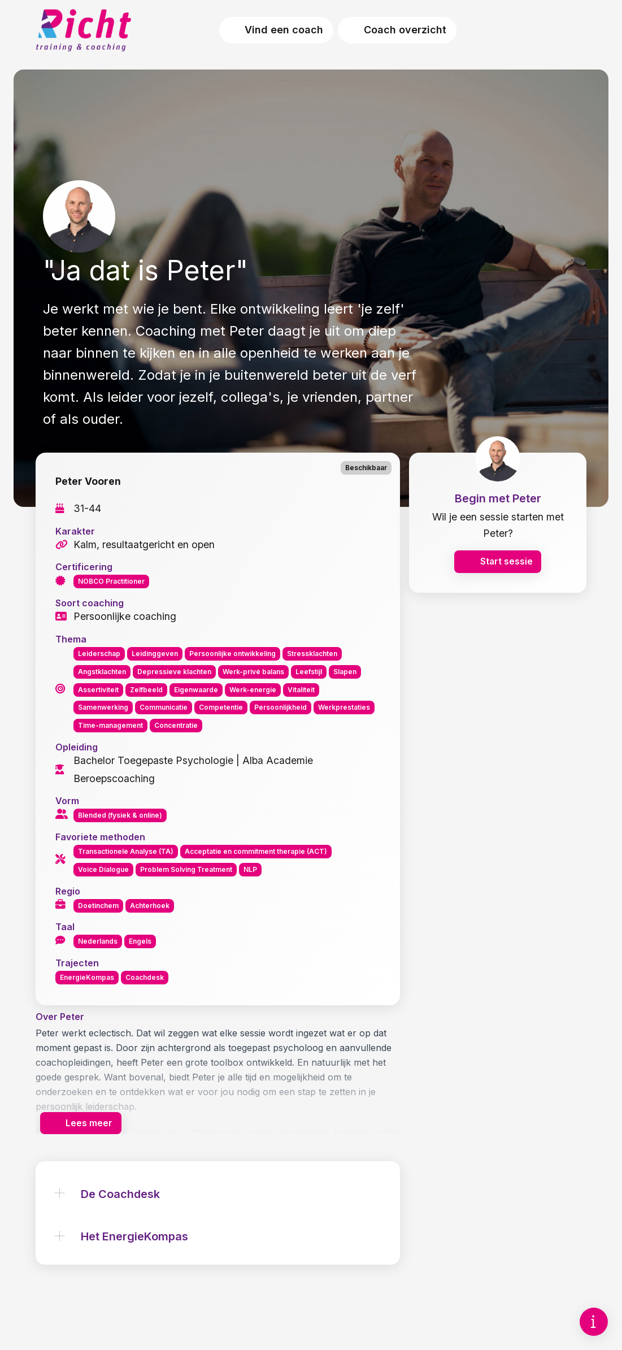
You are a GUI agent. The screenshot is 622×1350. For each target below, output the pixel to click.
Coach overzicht (397, 30)
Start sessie (498, 569)
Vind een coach (276, 30)
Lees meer (81, 1135)
